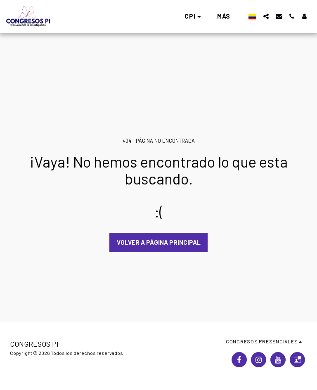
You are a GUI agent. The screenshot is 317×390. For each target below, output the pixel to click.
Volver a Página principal (159, 242)
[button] (80, 16)
